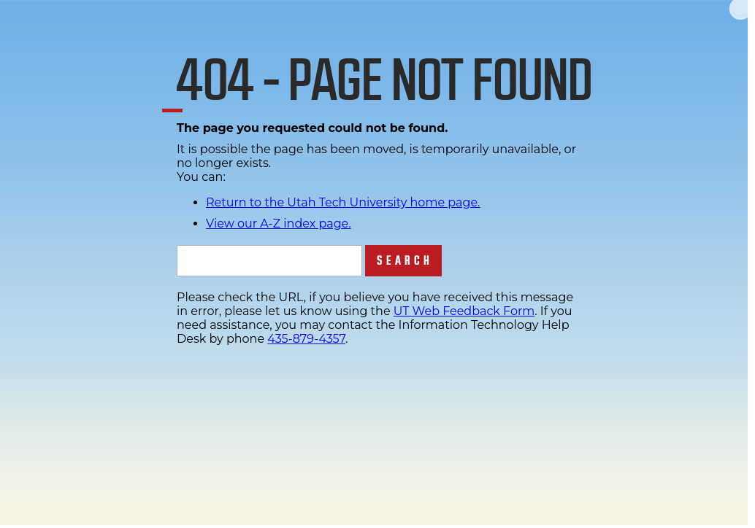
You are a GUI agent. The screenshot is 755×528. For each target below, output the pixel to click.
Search (405, 261)
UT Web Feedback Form (464, 311)
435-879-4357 (306, 339)
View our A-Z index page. (278, 223)
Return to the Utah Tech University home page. (343, 202)
